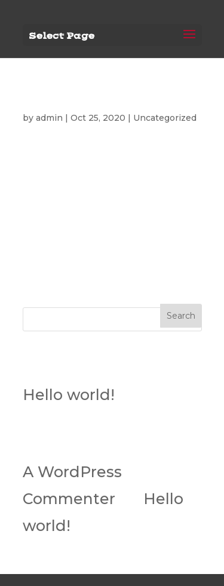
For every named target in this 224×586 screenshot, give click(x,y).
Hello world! (45, 98)
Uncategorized (165, 117)
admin (49, 117)
